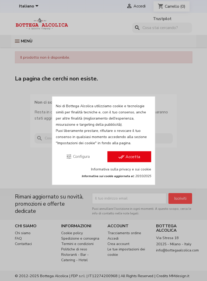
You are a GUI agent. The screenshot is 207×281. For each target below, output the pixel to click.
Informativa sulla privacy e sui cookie (121, 169)
